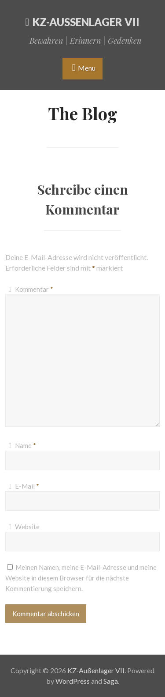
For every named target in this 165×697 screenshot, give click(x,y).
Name (25, 445)
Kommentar (34, 289)
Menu (86, 68)
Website (27, 527)
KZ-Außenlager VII (86, 21)
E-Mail (27, 486)
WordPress (72, 681)
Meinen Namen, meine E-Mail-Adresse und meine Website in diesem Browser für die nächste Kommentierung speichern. (81, 577)
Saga (110, 681)
